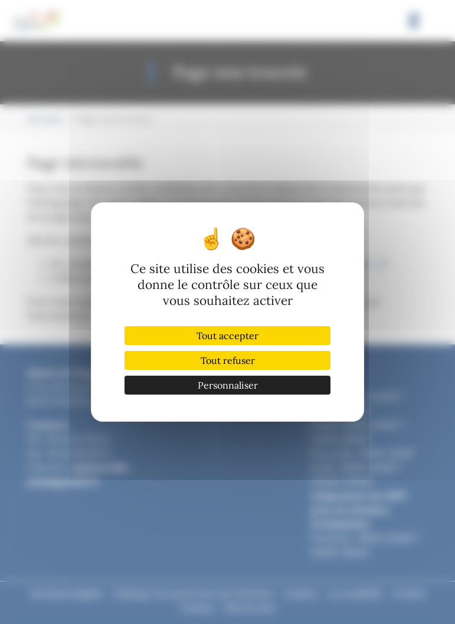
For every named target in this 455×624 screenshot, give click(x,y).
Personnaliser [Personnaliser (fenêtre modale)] (228, 385)
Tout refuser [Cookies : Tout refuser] (228, 360)
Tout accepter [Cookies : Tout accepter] (227, 335)
